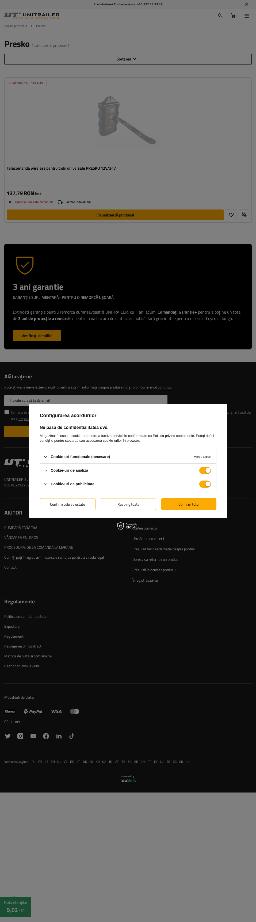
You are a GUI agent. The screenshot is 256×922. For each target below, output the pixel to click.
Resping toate (128, 504)
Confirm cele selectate (67, 504)
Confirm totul (188, 504)
